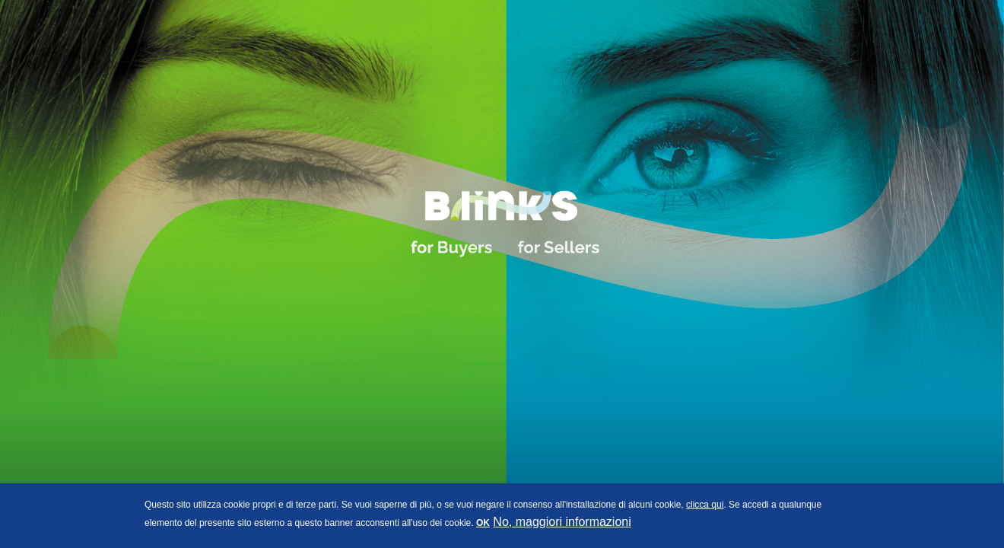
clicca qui (704, 504)
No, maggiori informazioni (562, 521)
